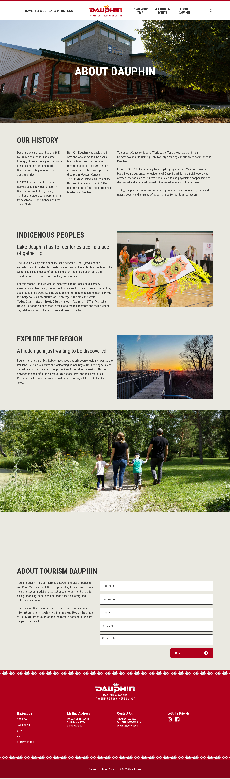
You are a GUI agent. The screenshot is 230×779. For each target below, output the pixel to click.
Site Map (92, 770)
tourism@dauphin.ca (127, 727)
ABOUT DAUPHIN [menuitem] (184, 10)
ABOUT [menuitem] (20, 737)
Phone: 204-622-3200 (126, 720)
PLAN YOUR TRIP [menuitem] (140, 10)
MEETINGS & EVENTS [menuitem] (162, 10)
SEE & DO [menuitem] (40, 11)
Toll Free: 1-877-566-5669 (129, 723)
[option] (115, 461)
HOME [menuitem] (28, 11)
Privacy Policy (108, 770)
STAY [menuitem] (70, 11)
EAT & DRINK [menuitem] (57, 11)
